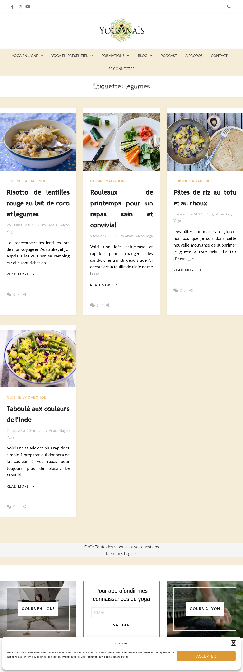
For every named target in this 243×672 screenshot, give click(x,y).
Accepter (206, 656)
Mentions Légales (121, 553)
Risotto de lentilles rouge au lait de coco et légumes (38, 203)
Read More (20, 274)
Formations (113, 55)
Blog (142, 55)
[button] (233, 643)
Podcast (169, 55)
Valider (121, 625)
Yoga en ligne (25, 55)
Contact (219, 55)
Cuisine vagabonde (26, 180)
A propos (194, 55)
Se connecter (121, 68)
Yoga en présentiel (69, 55)
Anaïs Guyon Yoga (139, 236)
